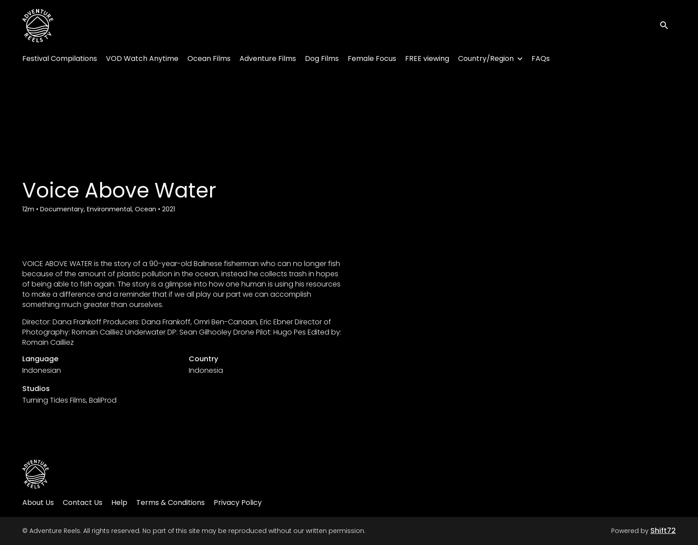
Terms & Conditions (170, 502)
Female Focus (372, 58)
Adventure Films (267, 58)
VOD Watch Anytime (142, 58)
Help (119, 502)
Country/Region (486, 58)
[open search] (668, 25)
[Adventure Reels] (35, 474)
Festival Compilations (59, 58)
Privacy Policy (238, 502)
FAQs (541, 58)
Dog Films (322, 58)
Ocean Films (209, 58)
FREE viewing (427, 58)
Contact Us (82, 502)
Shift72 (663, 530)
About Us (38, 502)
